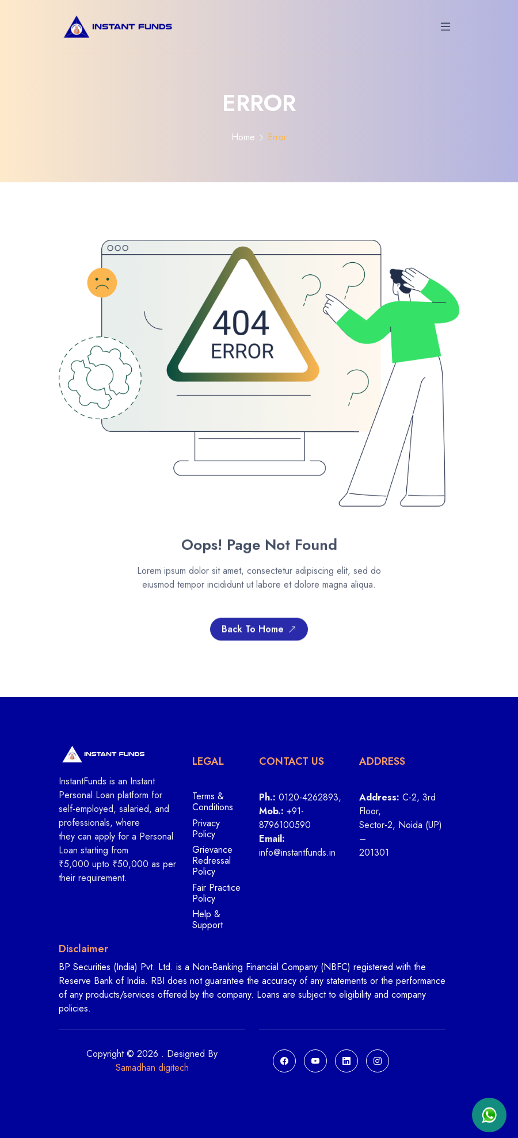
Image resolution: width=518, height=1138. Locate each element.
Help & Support (207, 919)
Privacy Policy (206, 829)
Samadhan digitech (152, 1067)
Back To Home (259, 631)
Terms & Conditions (212, 802)
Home (243, 137)
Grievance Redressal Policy (212, 861)
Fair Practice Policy (216, 893)
